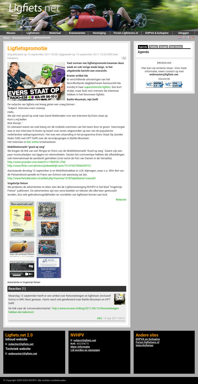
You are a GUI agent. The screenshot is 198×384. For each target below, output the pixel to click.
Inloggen (183, 32)
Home (6, 37)
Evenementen (77, 32)
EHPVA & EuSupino (157, 32)
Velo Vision (176, 46)
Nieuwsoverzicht (21, 37)
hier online (32, 141)
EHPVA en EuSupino (148, 339)
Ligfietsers (33, 32)
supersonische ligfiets (97, 87)
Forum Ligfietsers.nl (126, 32)
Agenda (143, 46)
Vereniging (99, 32)
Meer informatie (80, 346)
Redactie (121, 199)
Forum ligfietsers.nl (147, 342)
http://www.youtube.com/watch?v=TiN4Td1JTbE (36, 162)
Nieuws (10, 32)
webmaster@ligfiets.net (164, 74)
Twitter (153, 46)
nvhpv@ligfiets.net (84, 340)
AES (99, 318)
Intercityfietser (144, 345)
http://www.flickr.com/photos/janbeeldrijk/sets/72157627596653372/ (49, 165)
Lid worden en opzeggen (85, 350)
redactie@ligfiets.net (20, 344)
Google (163, 46)
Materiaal (55, 32)
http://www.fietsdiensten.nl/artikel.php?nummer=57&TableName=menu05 (51, 178)
